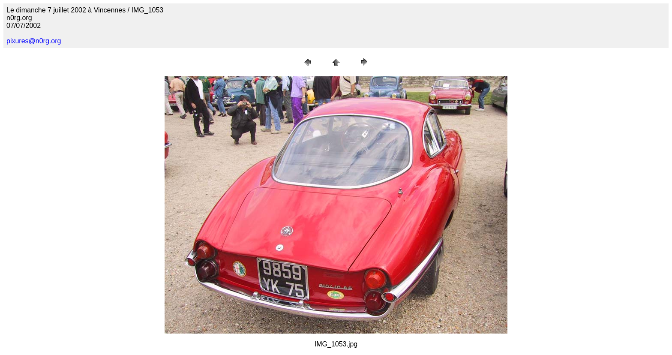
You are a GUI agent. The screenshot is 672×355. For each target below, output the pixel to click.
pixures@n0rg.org (33, 41)
